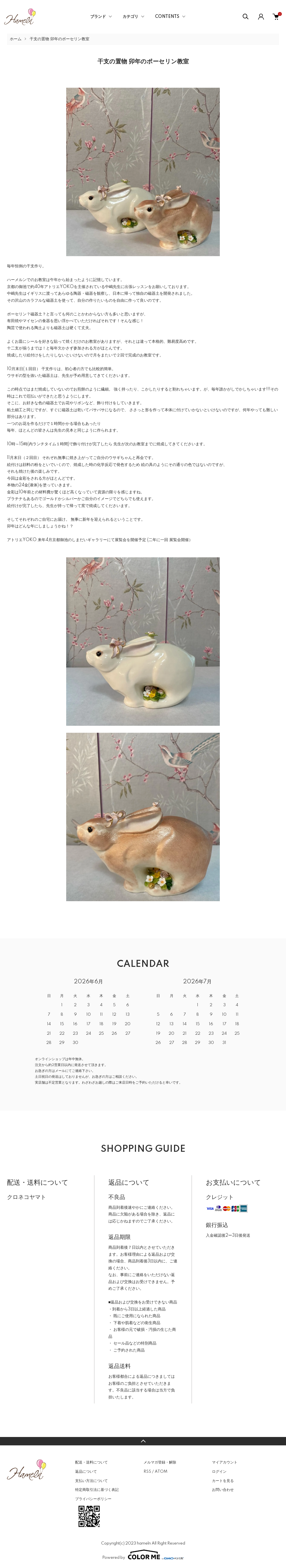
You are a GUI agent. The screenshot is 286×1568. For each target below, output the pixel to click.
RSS (147, 1472)
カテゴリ (130, 17)
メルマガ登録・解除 (160, 1462)
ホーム (16, 39)
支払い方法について (91, 1481)
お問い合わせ (223, 1490)
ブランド (98, 17)
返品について (86, 1472)
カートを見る (223, 1481)
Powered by (143, 1555)
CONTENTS (167, 17)
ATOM (161, 1472)
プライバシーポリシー (93, 1499)
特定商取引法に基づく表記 (97, 1490)
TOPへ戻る (143, 1441)
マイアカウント (224, 1462)
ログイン (219, 1472)
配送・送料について (91, 1462)
